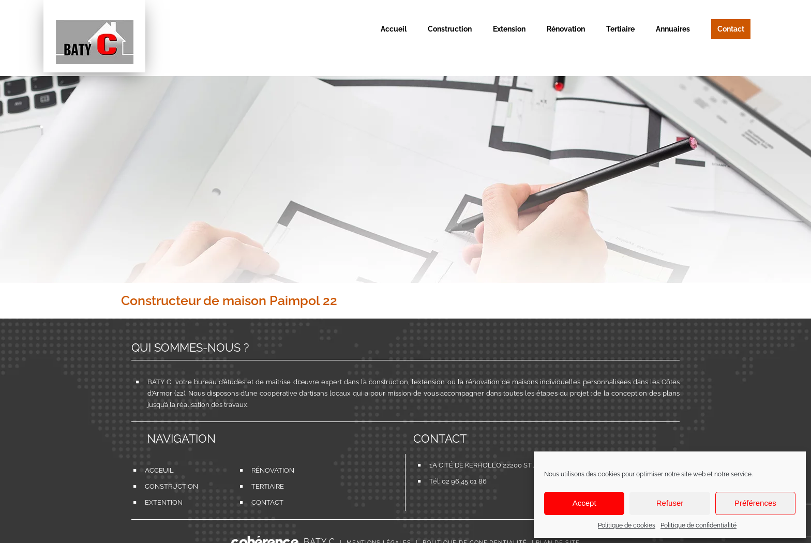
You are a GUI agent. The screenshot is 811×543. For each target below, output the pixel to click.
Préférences (755, 503)
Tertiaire (266, 486)
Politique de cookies (626, 525)
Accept (584, 503)
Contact (266, 502)
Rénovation (266, 470)
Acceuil (159, 470)
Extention (160, 502)
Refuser (670, 503)
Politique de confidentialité (698, 525)
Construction (160, 486)
